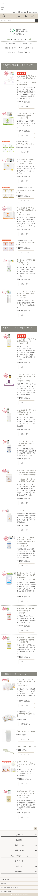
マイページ (19, 16)
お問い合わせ (5, 879)
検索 (36, 20)
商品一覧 (4, 16)
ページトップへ (35, 828)
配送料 (19, 840)
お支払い (19, 835)
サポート (19, 866)
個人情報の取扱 (6, 891)
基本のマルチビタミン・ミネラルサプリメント (19, 43)
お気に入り (11, 16)
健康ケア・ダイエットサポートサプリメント (19, 48)
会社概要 (19, 872)
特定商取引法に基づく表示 (9, 887)
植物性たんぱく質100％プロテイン (19, 52)
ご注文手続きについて (19, 856)
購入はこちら (25, 152)
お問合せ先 (19, 850)
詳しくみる (25, 106)
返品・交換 (19, 845)
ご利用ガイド (34, 15)
